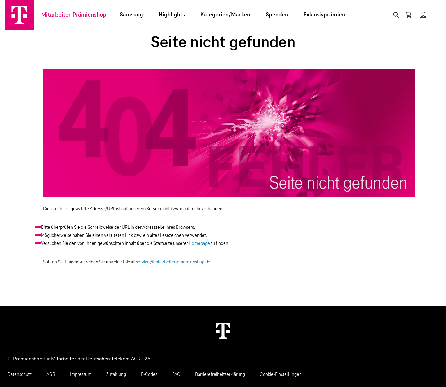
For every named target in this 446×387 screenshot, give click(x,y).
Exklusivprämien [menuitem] (324, 15)
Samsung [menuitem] (131, 15)
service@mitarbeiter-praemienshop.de (173, 262)
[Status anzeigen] (423, 15)
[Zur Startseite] (19, 15)
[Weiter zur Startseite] (223, 331)
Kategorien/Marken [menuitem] (225, 15)
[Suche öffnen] (394, 15)
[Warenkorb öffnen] (408, 15)
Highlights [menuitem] (172, 15)
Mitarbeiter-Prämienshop (73, 15)
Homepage (199, 243)
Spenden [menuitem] (277, 15)
